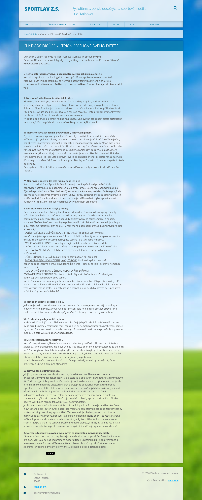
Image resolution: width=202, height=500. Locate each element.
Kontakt (154, 24)
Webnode (173, 480)
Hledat (175, 8)
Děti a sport (95, 24)
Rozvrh (134, 24)
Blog (116, 24)
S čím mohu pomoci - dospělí (61, 24)
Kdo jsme (30, 24)
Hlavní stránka (30, 34)
